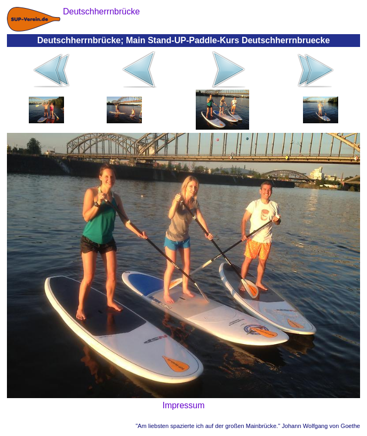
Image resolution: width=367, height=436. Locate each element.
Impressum (183, 405)
